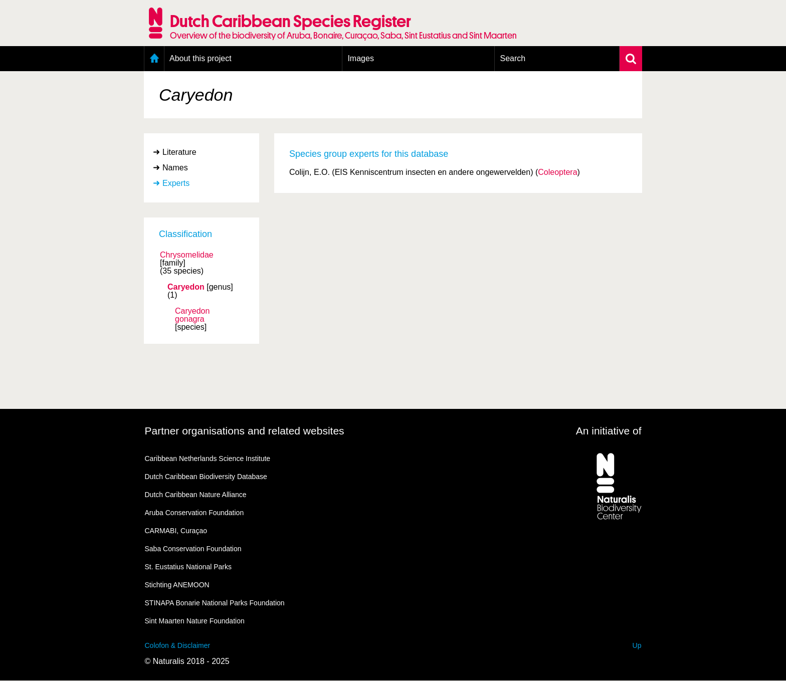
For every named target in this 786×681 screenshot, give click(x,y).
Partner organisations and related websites (244, 430)
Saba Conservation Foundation (193, 549)
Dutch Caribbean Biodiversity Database (206, 477)
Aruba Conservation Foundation (194, 513)
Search (512, 58)
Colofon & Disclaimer (178, 645)
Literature (179, 152)
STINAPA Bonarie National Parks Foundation (215, 603)
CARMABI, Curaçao (176, 531)
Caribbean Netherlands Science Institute (208, 459)
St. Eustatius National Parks (188, 567)
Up (637, 645)
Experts (175, 183)
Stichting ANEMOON (177, 585)
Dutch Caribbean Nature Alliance (196, 495)
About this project (200, 58)
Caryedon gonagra (192, 315)
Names (175, 167)
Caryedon (186, 287)
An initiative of (609, 430)
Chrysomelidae (187, 255)
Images (360, 58)
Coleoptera (557, 172)
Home (154, 58)
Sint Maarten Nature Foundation (195, 621)
